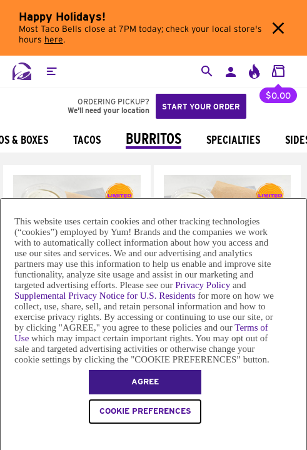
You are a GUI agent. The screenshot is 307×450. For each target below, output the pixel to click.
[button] (51, 71)
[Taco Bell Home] (22, 71)
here (53, 40)
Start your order (201, 106)
